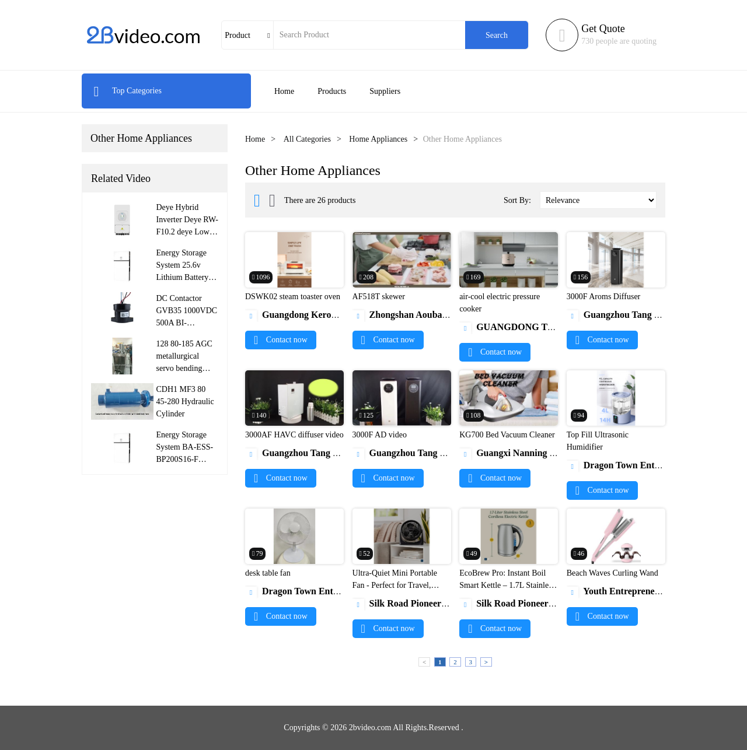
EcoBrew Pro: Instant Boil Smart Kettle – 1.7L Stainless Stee (507, 585)
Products (331, 91)
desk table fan (268, 573)
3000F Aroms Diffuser (604, 296)
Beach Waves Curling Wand (612, 573)
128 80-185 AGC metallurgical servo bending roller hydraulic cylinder (184, 368)
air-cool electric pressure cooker (499, 302)
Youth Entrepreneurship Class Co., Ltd (653, 591)
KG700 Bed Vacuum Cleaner (506, 434)
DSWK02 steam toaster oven (292, 296)
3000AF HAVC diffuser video (294, 434)
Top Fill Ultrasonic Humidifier (598, 440)
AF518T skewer (378, 296)
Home (284, 91)
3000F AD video (379, 434)
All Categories (307, 139)
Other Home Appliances (141, 138)
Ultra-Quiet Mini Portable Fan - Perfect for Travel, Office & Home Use (394, 585)
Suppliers (384, 91)
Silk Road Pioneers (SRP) (412, 603)
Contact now (281, 339)
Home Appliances (378, 139)
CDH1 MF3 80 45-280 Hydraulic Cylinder (185, 401)
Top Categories (127, 90)
